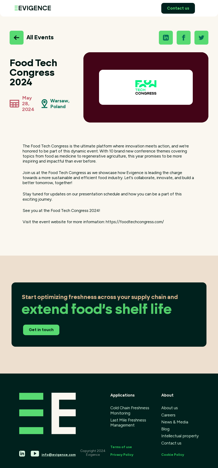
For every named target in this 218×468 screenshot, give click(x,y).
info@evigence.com (59, 454)
